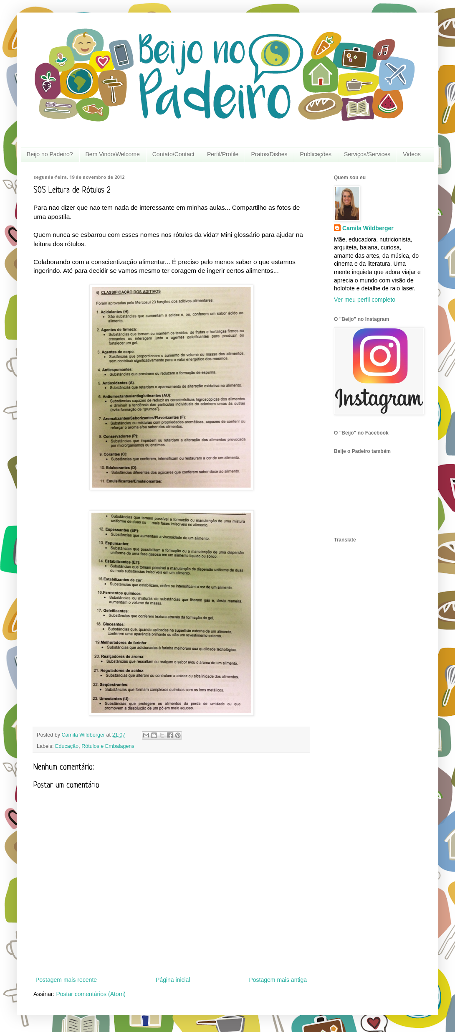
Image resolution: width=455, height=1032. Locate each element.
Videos (412, 154)
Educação (66, 746)
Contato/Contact (173, 154)
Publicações (316, 154)
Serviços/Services (367, 154)
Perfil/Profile (222, 154)
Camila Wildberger (368, 228)
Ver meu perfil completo (364, 299)
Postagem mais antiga (278, 979)
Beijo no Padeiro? (50, 154)
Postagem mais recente (66, 979)
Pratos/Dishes (269, 154)
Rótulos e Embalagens (107, 746)
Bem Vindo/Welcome (113, 154)
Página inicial (173, 979)
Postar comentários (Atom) (91, 994)
